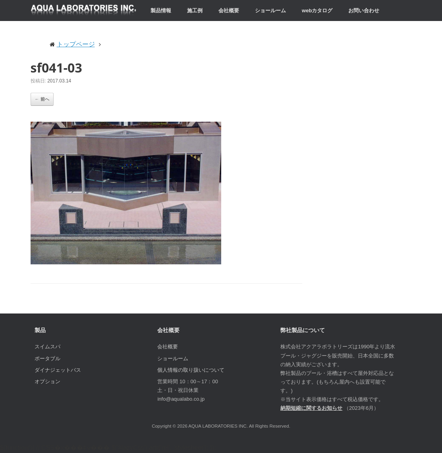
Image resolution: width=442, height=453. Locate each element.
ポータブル (47, 358)
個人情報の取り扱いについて (190, 370)
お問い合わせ (363, 10)
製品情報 (161, 10)
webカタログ (317, 10)
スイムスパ (47, 347)
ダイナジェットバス (58, 370)
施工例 (195, 10)
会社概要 (228, 10)
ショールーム (270, 10)
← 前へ (42, 99)
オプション (47, 381)
